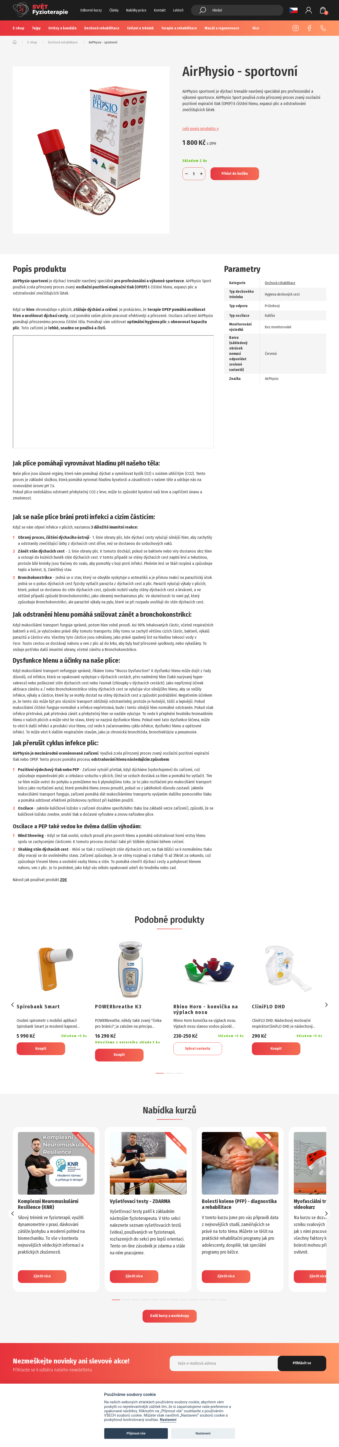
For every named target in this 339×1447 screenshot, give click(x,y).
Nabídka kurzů (169, 1110)
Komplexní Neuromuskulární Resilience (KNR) (48, 1204)
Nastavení (168, 1420)
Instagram (296, 28)
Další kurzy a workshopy (169, 1316)
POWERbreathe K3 (118, 1006)
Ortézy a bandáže (62, 28)
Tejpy (36, 28)
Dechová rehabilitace (101, 28)
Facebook (309, 28)
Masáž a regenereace (222, 28)
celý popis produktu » (200, 128)
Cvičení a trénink (140, 28)
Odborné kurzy (91, 10)
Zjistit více (42, 1276)
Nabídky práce (136, 10)
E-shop (18, 28)
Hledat (202, 10)
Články (114, 10)
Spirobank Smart (38, 1006)
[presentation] (12, 1004)
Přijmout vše (135, 1433)
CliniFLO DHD (268, 1006)
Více (255, 28)
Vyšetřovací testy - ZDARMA (140, 1201)
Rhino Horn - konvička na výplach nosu (205, 1009)
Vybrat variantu (197, 1048)
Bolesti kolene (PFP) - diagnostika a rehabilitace (239, 1204)
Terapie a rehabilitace (179, 28)
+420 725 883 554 (323, 28)
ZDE (63, 879)
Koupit (40, 1048)
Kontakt (160, 10)
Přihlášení (308, 10)
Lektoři (178, 10)
